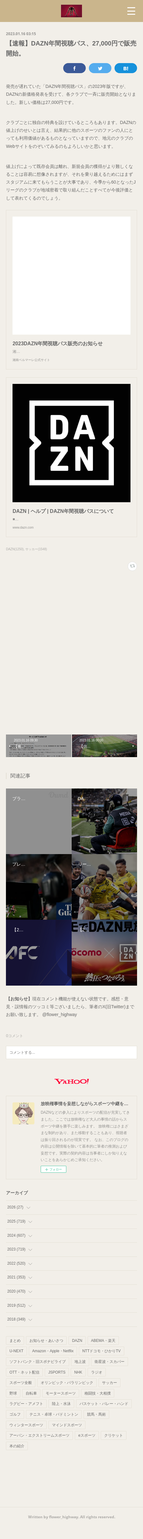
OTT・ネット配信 (24, 1385)
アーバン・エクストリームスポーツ (39, 1448)
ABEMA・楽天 (103, 1353)
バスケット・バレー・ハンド (103, 1416)
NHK (78, 1385)
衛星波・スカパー (109, 1374)
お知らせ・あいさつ (46, 1353)
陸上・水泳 (61, 1416)
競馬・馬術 (96, 1427)
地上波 (80, 1374)
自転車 (31, 1406)
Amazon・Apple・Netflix (53, 1363)
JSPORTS (56, 1385)
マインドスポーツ (67, 1437)
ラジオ (96, 1385)
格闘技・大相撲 (97, 1406)
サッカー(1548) (36, 561)
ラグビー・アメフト (26, 1416)
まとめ (15, 1353)
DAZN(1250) (14, 561)
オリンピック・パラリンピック (67, 1395)
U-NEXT (16, 1363)
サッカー (109, 1395)
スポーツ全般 (20, 1395)
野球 (13, 1406)
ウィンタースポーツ (26, 1437)
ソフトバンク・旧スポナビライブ (37, 1374)
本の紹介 (16, 1458)
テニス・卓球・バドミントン (53, 1427)
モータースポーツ (61, 1406)
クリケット (113, 1448)
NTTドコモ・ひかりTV (101, 1363)
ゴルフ (15, 1427)
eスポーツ (86, 1448)
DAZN (77, 1353)
